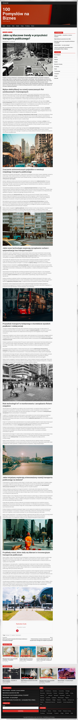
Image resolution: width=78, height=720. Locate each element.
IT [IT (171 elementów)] (46, 695)
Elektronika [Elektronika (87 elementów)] (49, 693)
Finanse (56, 59)
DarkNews (45, 717)
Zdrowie (8, 25)
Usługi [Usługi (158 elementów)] (61, 713)
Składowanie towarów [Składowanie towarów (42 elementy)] (50, 702)
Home (4, 25)
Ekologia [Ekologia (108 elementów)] (68, 691)
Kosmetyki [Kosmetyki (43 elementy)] (62, 695)
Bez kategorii (57, 54)
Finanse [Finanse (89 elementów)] (55, 693)
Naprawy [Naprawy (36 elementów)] (42, 700)
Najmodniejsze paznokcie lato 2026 (62, 39)
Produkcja (27, 25)
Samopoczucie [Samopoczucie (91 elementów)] (71, 700)
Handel (17, 25)
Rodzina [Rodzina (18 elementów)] (59, 700)
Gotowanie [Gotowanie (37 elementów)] (61, 693)
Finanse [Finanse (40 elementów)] (54, 711)
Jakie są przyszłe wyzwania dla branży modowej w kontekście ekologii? (15, 639)
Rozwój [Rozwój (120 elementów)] (64, 700)
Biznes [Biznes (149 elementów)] (49, 711)
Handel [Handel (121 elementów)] (59, 711)
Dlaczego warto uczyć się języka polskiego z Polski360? (11, 651)
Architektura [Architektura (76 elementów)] (48, 691)
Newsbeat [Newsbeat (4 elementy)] (48, 700)
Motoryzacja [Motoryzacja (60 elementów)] (61, 697)
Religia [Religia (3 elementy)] (53, 700)
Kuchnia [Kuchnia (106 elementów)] (68, 695)
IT (10, 635)
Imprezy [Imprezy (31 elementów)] (42, 695)
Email (4, 705)
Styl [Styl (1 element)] (41, 704)
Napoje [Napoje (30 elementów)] (67, 697)
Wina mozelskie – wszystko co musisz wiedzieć (11, 673)
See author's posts (21, 627)
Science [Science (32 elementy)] (41, 702)
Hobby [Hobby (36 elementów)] (71, 693)
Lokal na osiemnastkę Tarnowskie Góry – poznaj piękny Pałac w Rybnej (19, 700)
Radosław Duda (6, 41)
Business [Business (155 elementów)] (55, 691)
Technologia (5, 32)
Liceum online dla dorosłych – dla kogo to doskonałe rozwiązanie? (45, 651)
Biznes (32, 25)
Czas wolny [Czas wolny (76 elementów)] (61, 691)
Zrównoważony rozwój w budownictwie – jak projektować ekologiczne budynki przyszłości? (40, 639)
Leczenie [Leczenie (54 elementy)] (48, 697)
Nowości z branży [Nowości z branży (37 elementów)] (67, 711)
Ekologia (7, 635)
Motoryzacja (18, 635)
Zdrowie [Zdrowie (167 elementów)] (67, 713)
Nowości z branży (7, 655)
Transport (10, 32)
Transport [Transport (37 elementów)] (56, 713)
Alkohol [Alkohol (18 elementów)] (42, 691)
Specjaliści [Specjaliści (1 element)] (59, 702)
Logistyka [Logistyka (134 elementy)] (54, 697)
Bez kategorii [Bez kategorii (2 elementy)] (43, 711)
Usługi (22, 25)
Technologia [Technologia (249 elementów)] (49, 713)
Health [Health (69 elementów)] (66, 693)
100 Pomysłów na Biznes (16, 14)
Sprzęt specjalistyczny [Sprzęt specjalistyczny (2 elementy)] (68, 702)
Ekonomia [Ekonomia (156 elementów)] (42, 693)
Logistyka (13, 635)
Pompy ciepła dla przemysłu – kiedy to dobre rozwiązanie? (28, 651)
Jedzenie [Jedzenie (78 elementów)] (50, 695)
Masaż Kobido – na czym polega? (62, 45)
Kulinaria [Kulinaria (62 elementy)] (42, 697)
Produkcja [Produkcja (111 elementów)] (42, 713)
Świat (13, 25)
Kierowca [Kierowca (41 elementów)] (56, 695)
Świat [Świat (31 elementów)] (72, 713)
